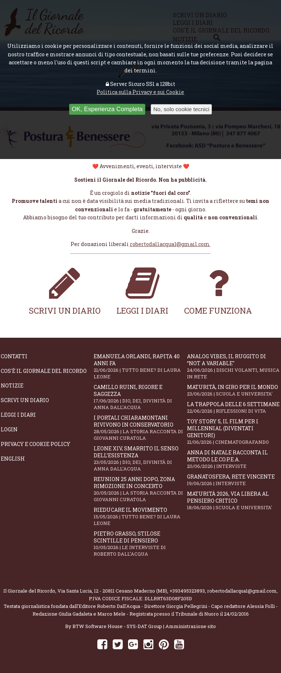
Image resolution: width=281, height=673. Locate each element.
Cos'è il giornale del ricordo (44, 370)
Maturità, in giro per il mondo (233, 390)
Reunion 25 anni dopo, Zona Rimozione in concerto (140, 489)
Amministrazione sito (190, 626)
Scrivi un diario (65, 290)
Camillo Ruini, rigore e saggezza (140, 397)
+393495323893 (187, 590)
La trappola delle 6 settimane (233, 407)
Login (9, 429)
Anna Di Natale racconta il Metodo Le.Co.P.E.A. (233, 459)
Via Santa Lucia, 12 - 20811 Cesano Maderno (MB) (112, 590)
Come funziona (218, 290)
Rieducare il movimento (140, 516)
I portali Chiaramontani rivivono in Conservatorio (140, 427)
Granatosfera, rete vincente (233, 480)
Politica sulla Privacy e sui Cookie (140, 91)
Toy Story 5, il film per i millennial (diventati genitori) (233, 431)
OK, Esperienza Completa (107, 109)
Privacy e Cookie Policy (35, 444)
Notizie (12, 385)
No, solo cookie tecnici (181, 109)
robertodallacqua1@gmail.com (170, 244)
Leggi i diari (142, 290)
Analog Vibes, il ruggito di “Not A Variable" (233, 366)
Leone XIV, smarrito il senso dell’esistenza (140, 458)
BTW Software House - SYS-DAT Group (117, 626)
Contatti (14, 356)
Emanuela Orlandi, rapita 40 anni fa (140, 366)
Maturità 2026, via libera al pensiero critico (233, 500)
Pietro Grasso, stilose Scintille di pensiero (140, 543)
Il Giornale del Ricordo (29, 590)
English (13, 458)
